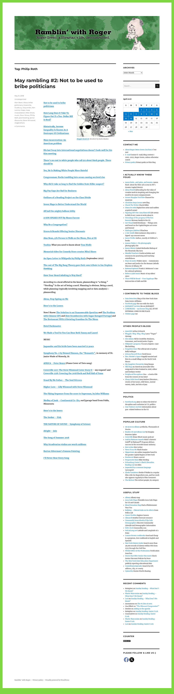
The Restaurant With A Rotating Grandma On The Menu (71, 319)
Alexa (25, 103)
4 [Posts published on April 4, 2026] (156, 110)
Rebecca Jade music (132, 274)
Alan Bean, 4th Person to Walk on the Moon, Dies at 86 (70, 238)
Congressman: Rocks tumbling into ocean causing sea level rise (74, 177)
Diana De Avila (130, 208)
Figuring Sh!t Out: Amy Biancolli (137, 213)
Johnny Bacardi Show (133, 354)
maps (23, 110)
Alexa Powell (130, 190)
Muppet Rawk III (83, 139)
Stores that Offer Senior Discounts (138, 556)
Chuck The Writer (132, 205)
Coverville (27, 105)
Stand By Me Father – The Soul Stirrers (63, 380)
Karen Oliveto (130, 248)
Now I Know (24, 115)
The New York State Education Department (141, 561)
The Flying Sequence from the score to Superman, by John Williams (76, 393)
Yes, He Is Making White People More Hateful (66, 170)
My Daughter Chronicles (134, 364)
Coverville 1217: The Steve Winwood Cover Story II (68, 370)
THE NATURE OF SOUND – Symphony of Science (67, 424)
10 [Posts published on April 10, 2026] (152, 114)
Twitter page (130, 314)
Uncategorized (20, 99)
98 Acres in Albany (132, 427)
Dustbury (18, 108)
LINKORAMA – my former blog (137, 309)
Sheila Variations (131, 473)
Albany (127, 498)
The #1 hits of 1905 (144, 604)
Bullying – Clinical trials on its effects (139, 510)
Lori (126, 599)
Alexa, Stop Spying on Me (56, 299)
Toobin (47, 245)
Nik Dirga (128, 367)
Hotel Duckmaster (52, 326)
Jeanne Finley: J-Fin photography (138, 243)
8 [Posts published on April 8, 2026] (141, 114)
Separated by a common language (138, 467)
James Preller (130, 238)
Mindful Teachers (132, 253)
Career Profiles (131, 515)
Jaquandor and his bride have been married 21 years (69, 346)
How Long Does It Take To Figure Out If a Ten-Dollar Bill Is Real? (58, 116)
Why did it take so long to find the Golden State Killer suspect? (74, 184)
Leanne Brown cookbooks (135, 536)
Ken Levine (129, 447)
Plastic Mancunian (132, 594)
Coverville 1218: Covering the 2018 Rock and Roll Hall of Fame (73, 373)
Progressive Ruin (131, 460)
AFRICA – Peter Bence (54, 363)
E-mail (127, 155)
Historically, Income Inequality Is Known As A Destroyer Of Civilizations (56, 129)
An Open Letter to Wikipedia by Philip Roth (65, 258)
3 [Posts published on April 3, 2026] (151, 110)
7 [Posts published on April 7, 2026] (136, 114)
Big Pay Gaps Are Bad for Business (60, 191)
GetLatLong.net (131, 530)
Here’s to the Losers (53, 305)
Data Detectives (131, 299)
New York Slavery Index (134, 543)
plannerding (24, 118)
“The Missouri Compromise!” (147, 606)
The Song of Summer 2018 (56, 437)
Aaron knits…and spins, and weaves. (139, 182)
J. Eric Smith (130, 233)
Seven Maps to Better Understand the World (65, 204)
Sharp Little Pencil (132, 379)
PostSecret (129, 457)
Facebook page (131, 304)
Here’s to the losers (53, 410)
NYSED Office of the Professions (137, 551)
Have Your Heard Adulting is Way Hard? (63, 275)
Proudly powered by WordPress (57, 680)
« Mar (130, 131)
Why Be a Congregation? (55, 224)
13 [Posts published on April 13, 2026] (131, 118)
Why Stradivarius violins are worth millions (65, 444)
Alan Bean (18, 103)
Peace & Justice (131, 261)
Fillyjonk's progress (133, 344)
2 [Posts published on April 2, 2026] (146, 110)
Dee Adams (129, 339)
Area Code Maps (131, 500)
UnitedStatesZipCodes (133, 566)
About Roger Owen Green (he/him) (138, 150)
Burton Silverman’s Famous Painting (62, 451)
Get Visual (129, 223)
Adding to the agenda (142, 609)
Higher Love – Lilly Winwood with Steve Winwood (68, 387)
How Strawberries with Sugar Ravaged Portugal (88, 316)
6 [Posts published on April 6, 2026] (131, 114)
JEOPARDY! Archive (132, 306)
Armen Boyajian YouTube (135, 198)
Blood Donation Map (133, 505)
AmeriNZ (128, 331)
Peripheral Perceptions (134, 374)
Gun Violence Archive (133, 407)
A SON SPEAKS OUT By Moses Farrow (62, 218)
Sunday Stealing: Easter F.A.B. (147, 611)
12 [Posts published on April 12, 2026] (126, 118)
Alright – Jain (50, 431)
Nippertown (129, 452)
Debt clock (129, 528)
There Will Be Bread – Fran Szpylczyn (139, 279)
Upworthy (129, 571)
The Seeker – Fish (52, 417)
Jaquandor (27, 108)
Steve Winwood (29, 120)
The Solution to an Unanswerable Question (77, 312)
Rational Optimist (132, 269)
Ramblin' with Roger (22, 680)
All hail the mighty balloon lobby (59, 211)
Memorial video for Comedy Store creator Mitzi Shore (70, 251)
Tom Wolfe (86, 245)
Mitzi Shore (30, 113)
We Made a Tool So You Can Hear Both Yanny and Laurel (71, 333)
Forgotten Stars (131, 349)
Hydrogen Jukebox (132, 230)
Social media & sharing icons (73, 692)
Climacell (128, 518)
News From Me (131, 450)
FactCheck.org (130, 402)
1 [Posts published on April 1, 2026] (141, 110)
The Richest (129, 480)
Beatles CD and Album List (135, 432)
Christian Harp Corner (133, 203)
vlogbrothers (19, 123)
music (16, 115)
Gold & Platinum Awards (134, 440)
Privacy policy (130, 162)
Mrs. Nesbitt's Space (133, 357)
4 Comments (19, 126)
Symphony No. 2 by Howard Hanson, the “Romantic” (69, 353)
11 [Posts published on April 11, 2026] (157, 114)
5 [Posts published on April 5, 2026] (125, 114)
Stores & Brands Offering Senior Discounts (64, 231)
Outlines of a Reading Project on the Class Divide (67, 197)
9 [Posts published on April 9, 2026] (146, 114)
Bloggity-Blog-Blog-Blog (135, 334)
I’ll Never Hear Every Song (56, 458)
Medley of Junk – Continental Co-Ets (62, 400)
